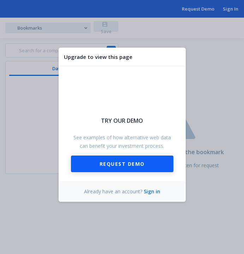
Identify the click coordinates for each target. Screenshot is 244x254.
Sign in (152, 191)
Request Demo (122, 164)
